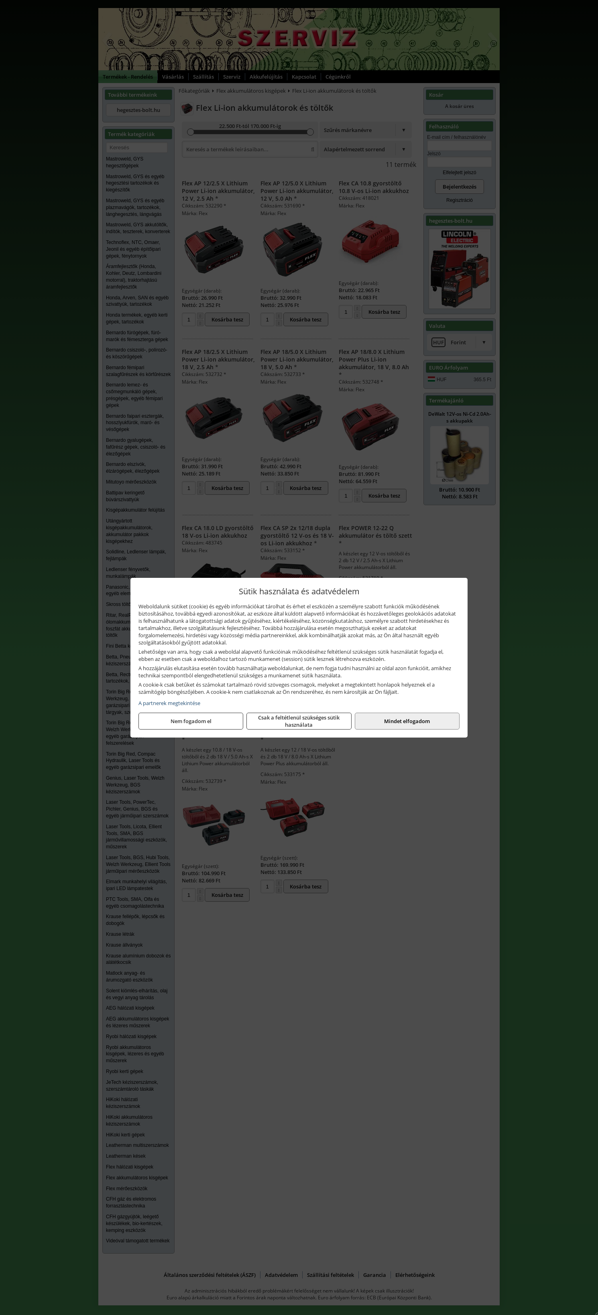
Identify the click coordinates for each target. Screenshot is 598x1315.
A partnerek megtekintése (169, 703)
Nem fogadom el (191, 721)
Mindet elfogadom (407, 721)
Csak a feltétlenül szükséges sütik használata (299, 721)
